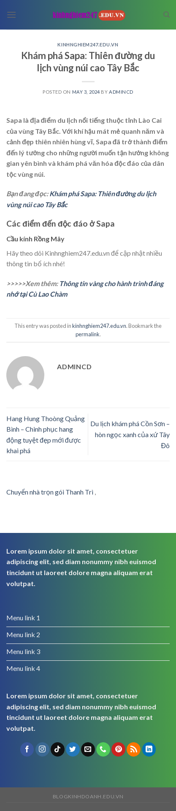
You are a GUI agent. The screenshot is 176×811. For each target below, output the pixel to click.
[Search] (166, 15)
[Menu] (11, 14)
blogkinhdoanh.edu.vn (88, 796)
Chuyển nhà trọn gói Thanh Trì (49, 492)
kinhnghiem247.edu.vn (87, 44)
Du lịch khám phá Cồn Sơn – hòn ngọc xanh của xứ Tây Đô (130, 434)
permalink (88, 334)
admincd (121, 92)
